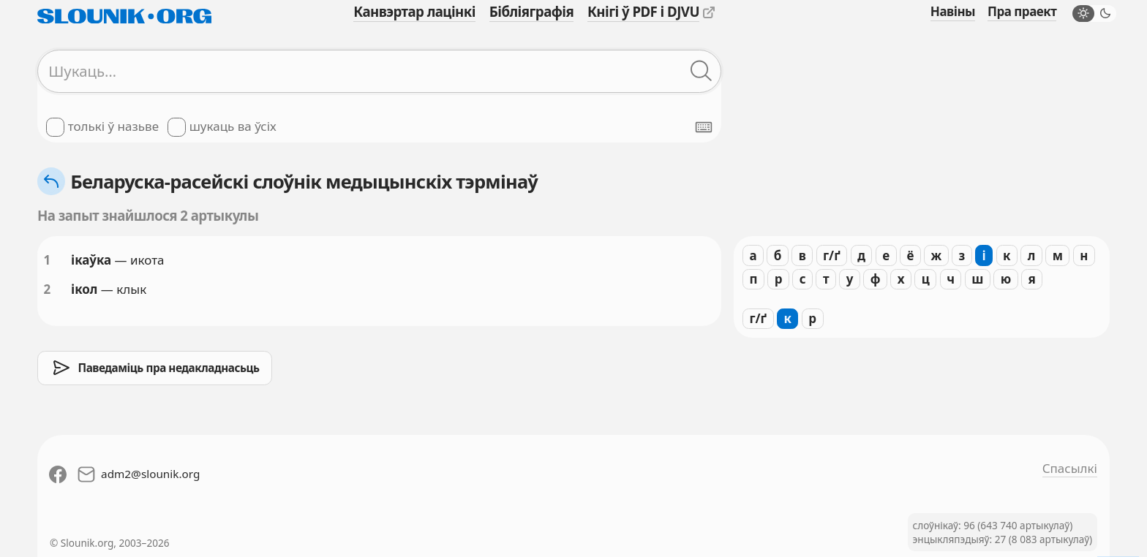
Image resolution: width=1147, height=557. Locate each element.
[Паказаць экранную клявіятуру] (703, 127)
